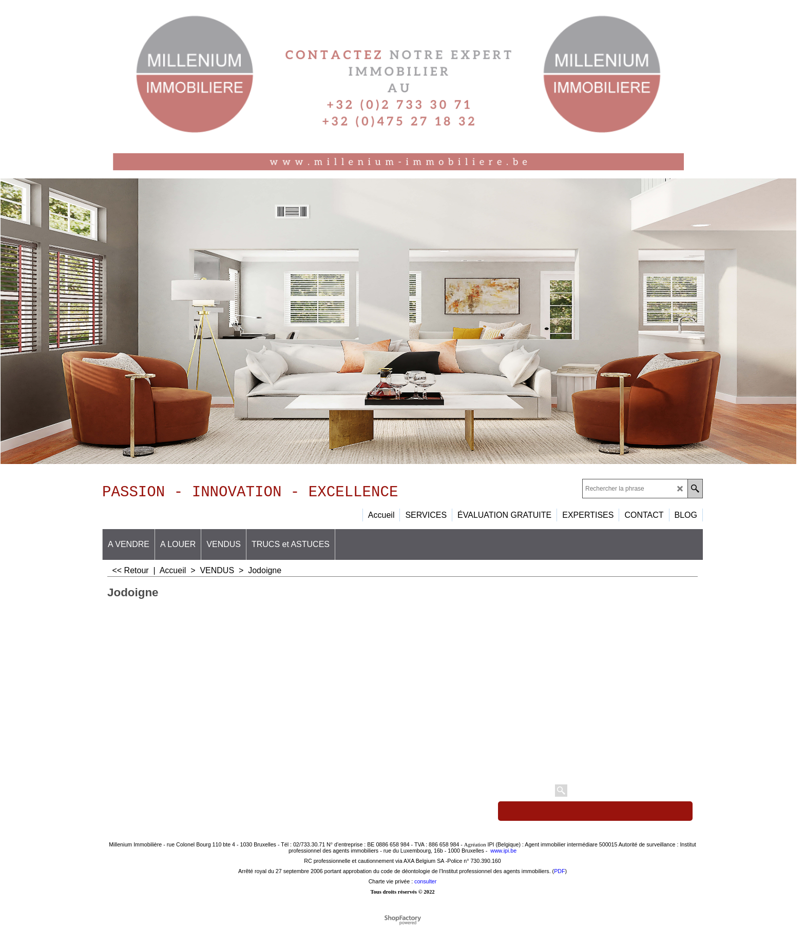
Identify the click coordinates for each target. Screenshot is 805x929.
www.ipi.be (503, 854)
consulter (425, 885)
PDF (559, 875)
